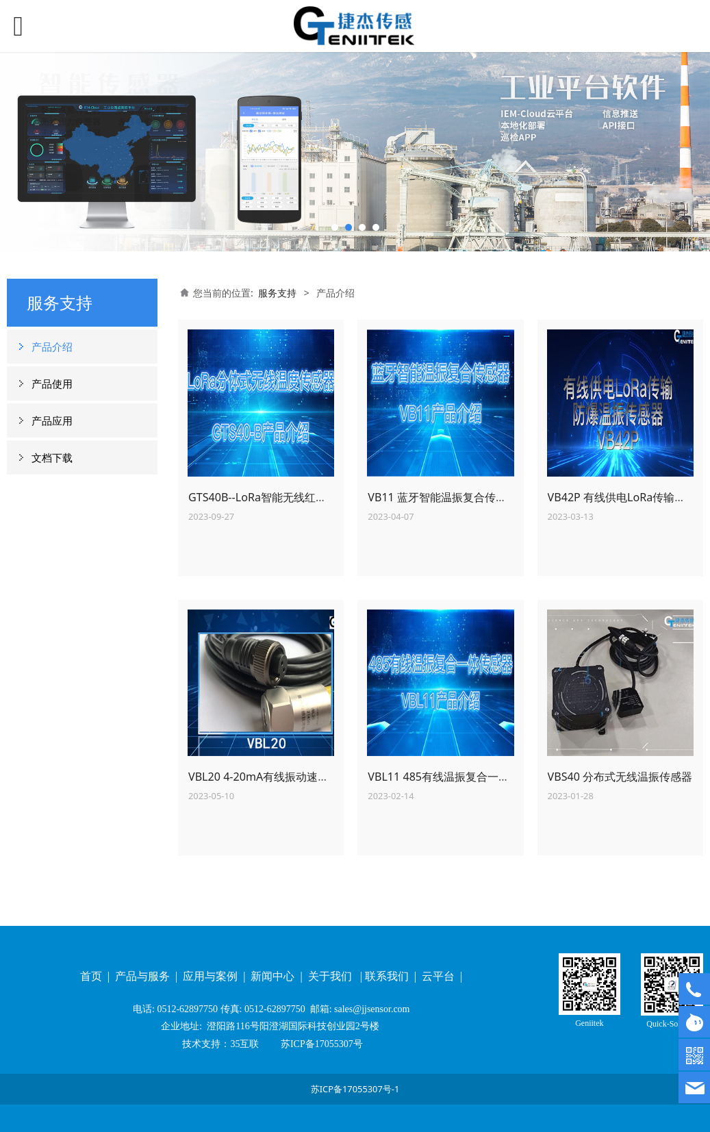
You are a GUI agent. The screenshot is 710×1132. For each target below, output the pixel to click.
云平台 (439, 976)
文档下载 (52, 457)
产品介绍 (52, 346)
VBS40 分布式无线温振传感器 (620, 776)
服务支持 (277, 292)
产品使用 (52, 383)
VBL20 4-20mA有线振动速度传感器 (275, 776)
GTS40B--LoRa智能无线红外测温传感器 (284, 497)
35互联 (244, 1044)
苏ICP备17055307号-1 (355, 1089)
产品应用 (52, 420)
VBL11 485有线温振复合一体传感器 (455, 776)
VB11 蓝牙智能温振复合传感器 (443, 497)
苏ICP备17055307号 (320, 1044)
